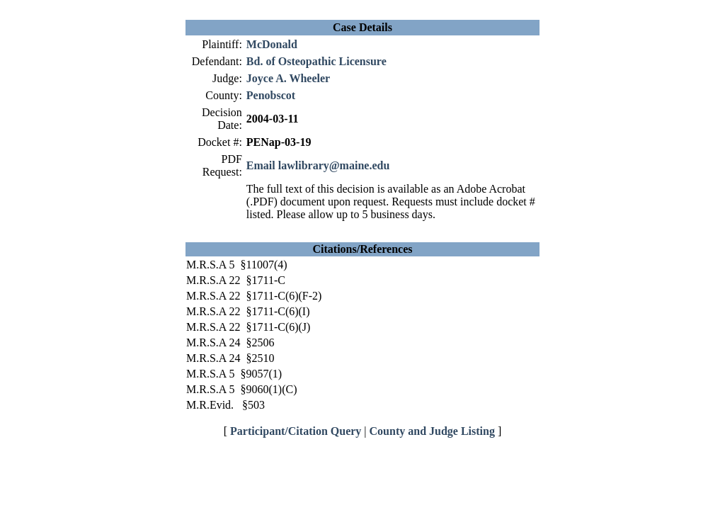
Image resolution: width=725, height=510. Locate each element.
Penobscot (270, 95)
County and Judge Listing (432, 431)
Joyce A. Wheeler (288, 78)
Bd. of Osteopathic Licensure (316, 61)
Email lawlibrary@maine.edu (317, 165)
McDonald (271, 44)
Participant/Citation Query (295, 431)
